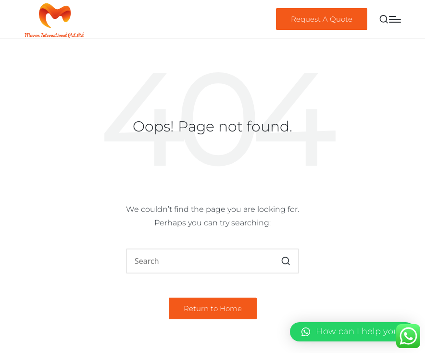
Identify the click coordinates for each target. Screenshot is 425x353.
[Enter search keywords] (212, 261)
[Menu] (395, 19)
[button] (321, 19)
